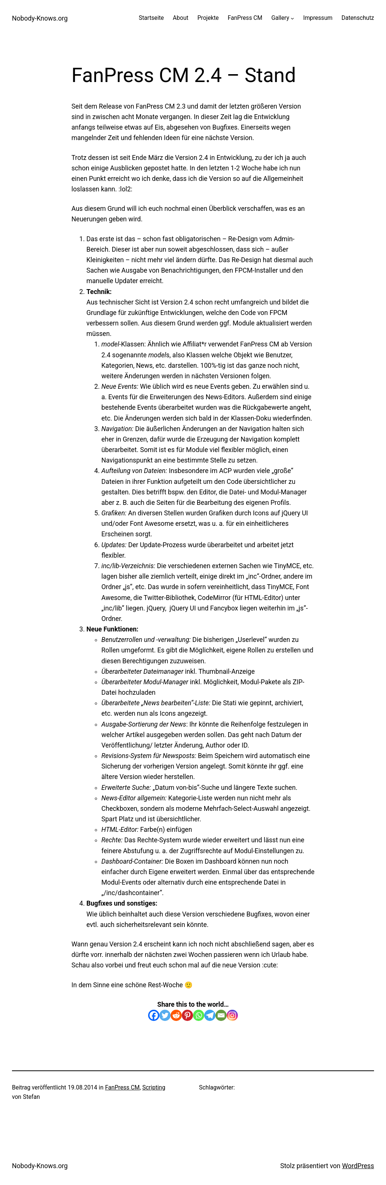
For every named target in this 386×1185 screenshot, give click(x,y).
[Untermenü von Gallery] (292, 18)
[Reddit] (176, 1015)
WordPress (358, 1166)
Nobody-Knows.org (40, 18)
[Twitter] (165, 1015)
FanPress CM (122, 1087)
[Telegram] (209, 1015)
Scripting (153, 1087)
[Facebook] (153, 1015)
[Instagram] (232, 1015)
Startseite (151, 18)
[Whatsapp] (198, 1015)
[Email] (221, 1015)
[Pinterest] (187, 1015)
